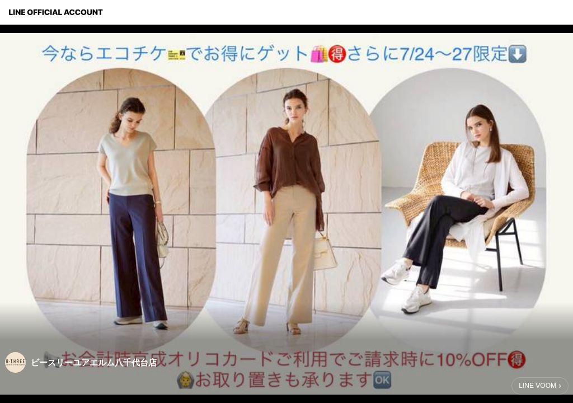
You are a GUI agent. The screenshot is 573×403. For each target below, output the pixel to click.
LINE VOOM (537, 386)
